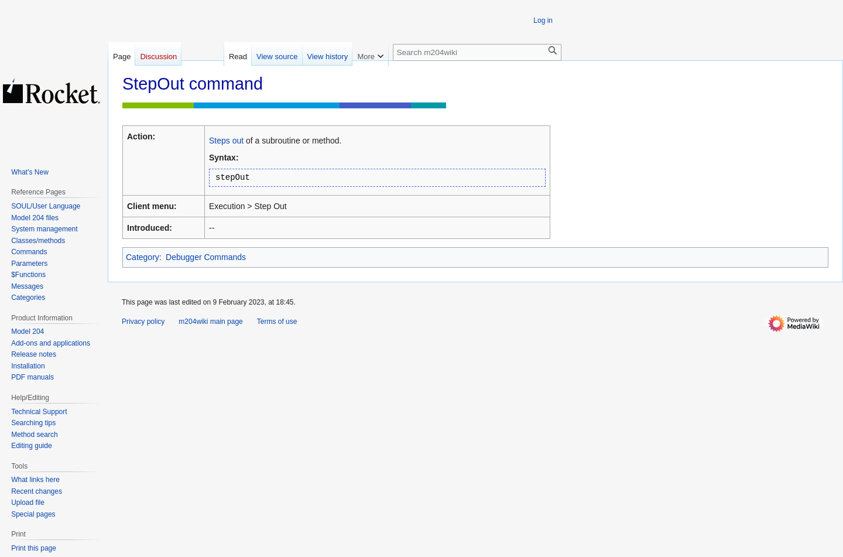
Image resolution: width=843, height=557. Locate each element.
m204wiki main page (210, 321)
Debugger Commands (206, 257)
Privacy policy (143, 321)
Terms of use (277, 321)
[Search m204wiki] (477, 52)
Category (142, 257)
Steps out (226, 140)
